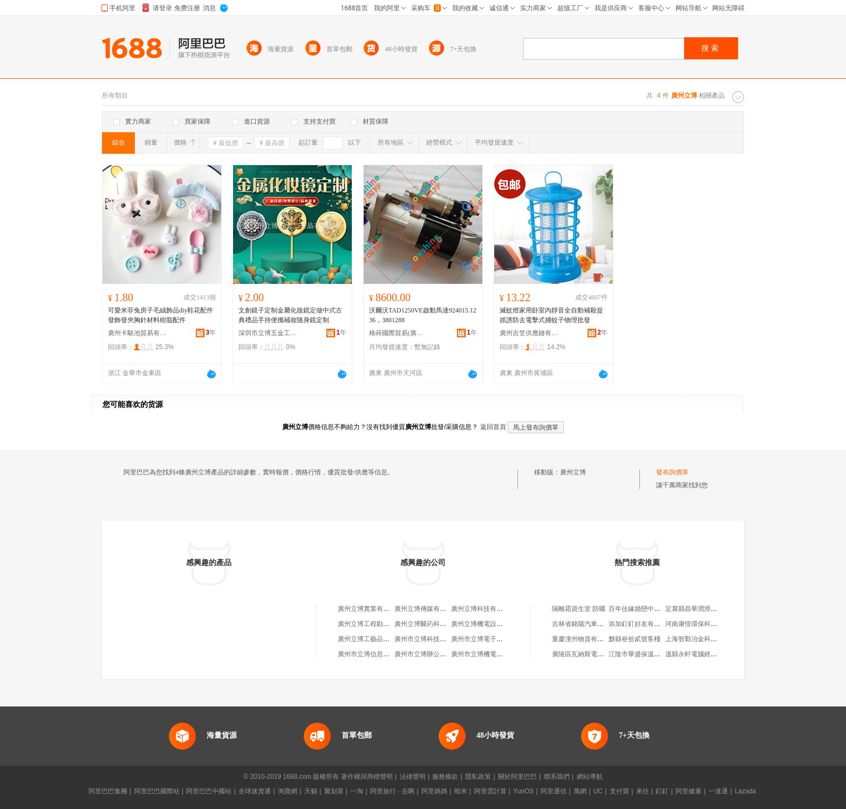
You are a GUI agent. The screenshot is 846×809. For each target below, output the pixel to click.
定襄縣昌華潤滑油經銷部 (700, 609)
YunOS (523, 791)
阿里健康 (688, 791)
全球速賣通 (254, 791)
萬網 (580, 791)
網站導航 (590, 776)
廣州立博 (573, 472)
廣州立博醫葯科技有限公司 (433, 624)
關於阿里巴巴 (517, 776)
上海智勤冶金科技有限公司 (704, 639)
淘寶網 (287, 791)
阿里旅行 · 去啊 (392, 791)
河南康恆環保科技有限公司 (704, 624)
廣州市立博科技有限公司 (430, 639)
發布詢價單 (672, 472)
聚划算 (334, 791)
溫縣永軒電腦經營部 (694, 654)
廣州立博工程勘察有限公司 (376, 624)
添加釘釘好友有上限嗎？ (644, 624)
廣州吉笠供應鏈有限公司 (529, 333)
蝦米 (460, 791)
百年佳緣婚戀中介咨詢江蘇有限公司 (660, 609)
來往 (642, 791)
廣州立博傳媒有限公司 (426, 609)
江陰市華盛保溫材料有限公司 (651, 654)
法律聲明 (413, 776)
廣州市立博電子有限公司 (486, 639)
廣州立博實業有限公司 (370, 609)
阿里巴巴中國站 (208, 791)
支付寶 (619, 791)
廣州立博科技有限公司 (483, 609)
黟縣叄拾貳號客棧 (634, 639)
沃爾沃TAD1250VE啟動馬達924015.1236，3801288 (422, 315)
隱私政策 (478, 776)
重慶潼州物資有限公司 (584, 639)
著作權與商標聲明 (367, 776)
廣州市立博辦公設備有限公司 (436, 654)
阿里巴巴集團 (107, 791)
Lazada (745, 791)
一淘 (356, 791)
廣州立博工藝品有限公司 (373, 639)
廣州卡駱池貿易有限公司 (137, 333)
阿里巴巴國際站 (157, 791)
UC (598, 791)
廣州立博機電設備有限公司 (490, 624)
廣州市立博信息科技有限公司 (380, 654)
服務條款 (445, 776)
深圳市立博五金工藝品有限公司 (268, 333)
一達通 (718, 791)
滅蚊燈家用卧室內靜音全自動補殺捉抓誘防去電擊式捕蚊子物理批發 (551, 315)
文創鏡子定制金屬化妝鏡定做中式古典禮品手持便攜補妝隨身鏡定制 (290, 315)
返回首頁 (493, 427)
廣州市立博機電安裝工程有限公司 (499, 654)
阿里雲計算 (490, 791)
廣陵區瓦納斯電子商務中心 (591, 654)
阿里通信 (554, 791)
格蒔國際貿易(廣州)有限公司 (398, 333)
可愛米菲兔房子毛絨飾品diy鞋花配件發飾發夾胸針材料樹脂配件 (160, 315)
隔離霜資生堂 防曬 (578, 609)
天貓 (310, 791)
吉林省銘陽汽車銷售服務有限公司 (600, 624)
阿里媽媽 (434, 791)
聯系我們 (557, 776)
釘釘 (662, 791)
